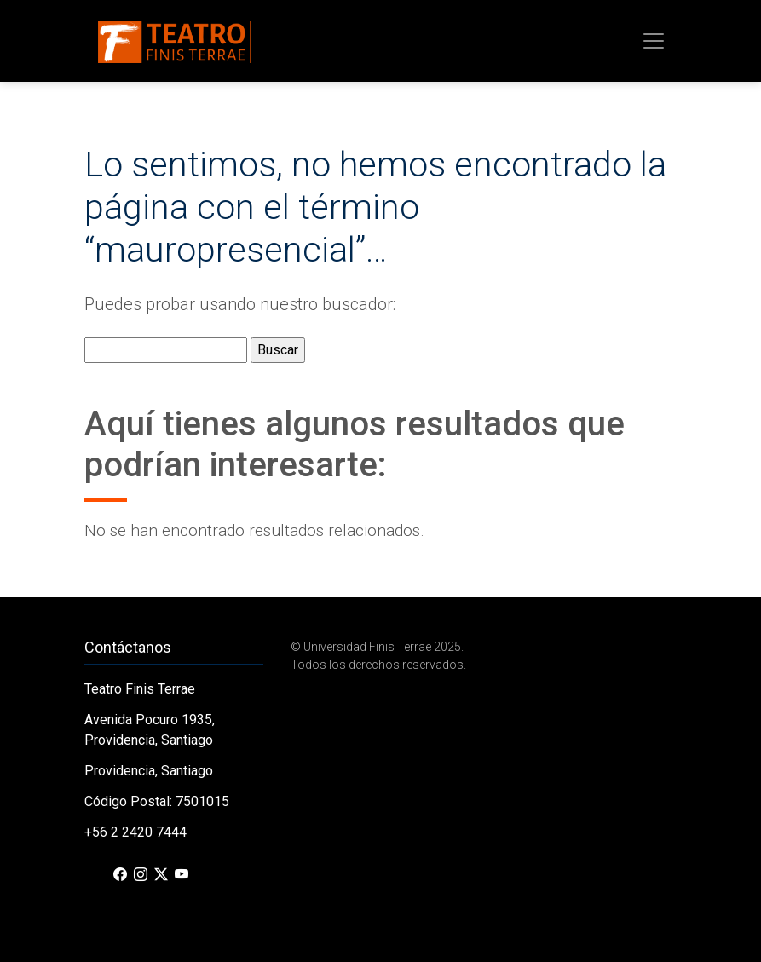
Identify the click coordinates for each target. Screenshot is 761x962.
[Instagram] (140, 875)
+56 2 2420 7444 (135, 832)
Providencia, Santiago (148, 771)
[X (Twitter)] (161, 875)
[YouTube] (181, 875)
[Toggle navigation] (653, 41)
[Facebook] (120, 875)
